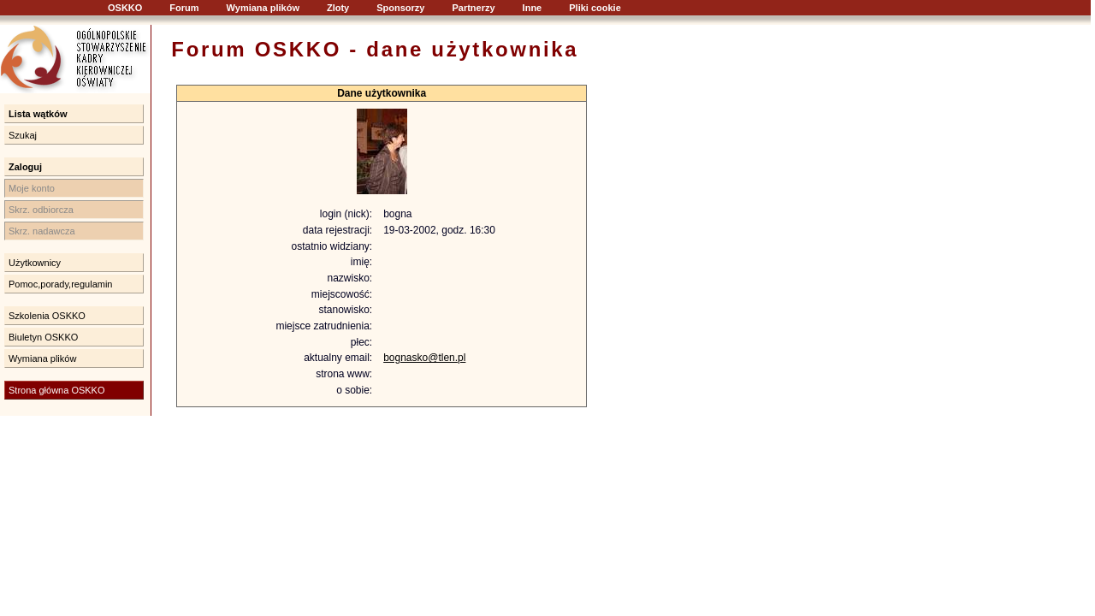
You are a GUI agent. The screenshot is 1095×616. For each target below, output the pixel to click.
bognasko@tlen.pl (424, 358)
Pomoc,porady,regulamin (60, 284)
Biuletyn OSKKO (43, 337)
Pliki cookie (595, 8)
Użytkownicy (35, 263)
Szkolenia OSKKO (47, 316)
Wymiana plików (263, 8)
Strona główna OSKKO (57, 390)
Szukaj (23, 135)
